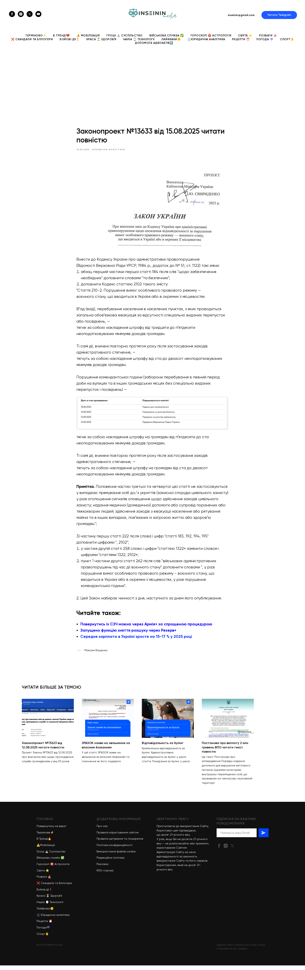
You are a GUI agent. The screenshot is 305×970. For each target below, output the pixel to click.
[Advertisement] (153, 80)
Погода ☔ (264, 39)
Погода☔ (43, 931)
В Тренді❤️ (61, 35)
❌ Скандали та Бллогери (32, 39)
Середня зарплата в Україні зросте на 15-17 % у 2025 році (136, 638)
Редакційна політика (110, 862)
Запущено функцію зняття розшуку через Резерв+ (129, 632)
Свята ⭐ (245, 35)
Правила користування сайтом (118, 836)
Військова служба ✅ (166, 35)
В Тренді (42, 843)
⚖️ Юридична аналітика (53, 919)
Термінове (43, 836)
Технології (56, 906)
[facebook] (12, 14)
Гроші (40, 855)
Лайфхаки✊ (171, 39)
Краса (41, 900)
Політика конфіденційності (114, 849)
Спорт (41, 938)
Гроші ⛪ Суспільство (124, 35)
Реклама (102, 868)
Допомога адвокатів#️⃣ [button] (154, 43)
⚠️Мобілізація (46, 849)
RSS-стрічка (105, 874)
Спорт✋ (287, 39)
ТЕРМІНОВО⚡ (35, 35)
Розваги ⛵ (268, 35)
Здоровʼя (56, 900)
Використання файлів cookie (116, 855)
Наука (41, 906)
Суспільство (57, 855)
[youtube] (38, 14)
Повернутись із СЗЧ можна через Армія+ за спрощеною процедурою (146, 626)
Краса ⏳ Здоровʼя (101, 39)
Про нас (102, 830)
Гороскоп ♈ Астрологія (211, 35)
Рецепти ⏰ (241, 39)
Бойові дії (43, 893)
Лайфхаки (43, 912)
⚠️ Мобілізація (88, 35)
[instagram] (21, 14)
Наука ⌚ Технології (139, 39)
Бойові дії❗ (70, 39)
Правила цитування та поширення (120, 843)
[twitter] (30, 14)
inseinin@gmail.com (241, 15)
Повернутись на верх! (51, 830)
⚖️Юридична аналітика (206, 39)
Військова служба (48, 862)
